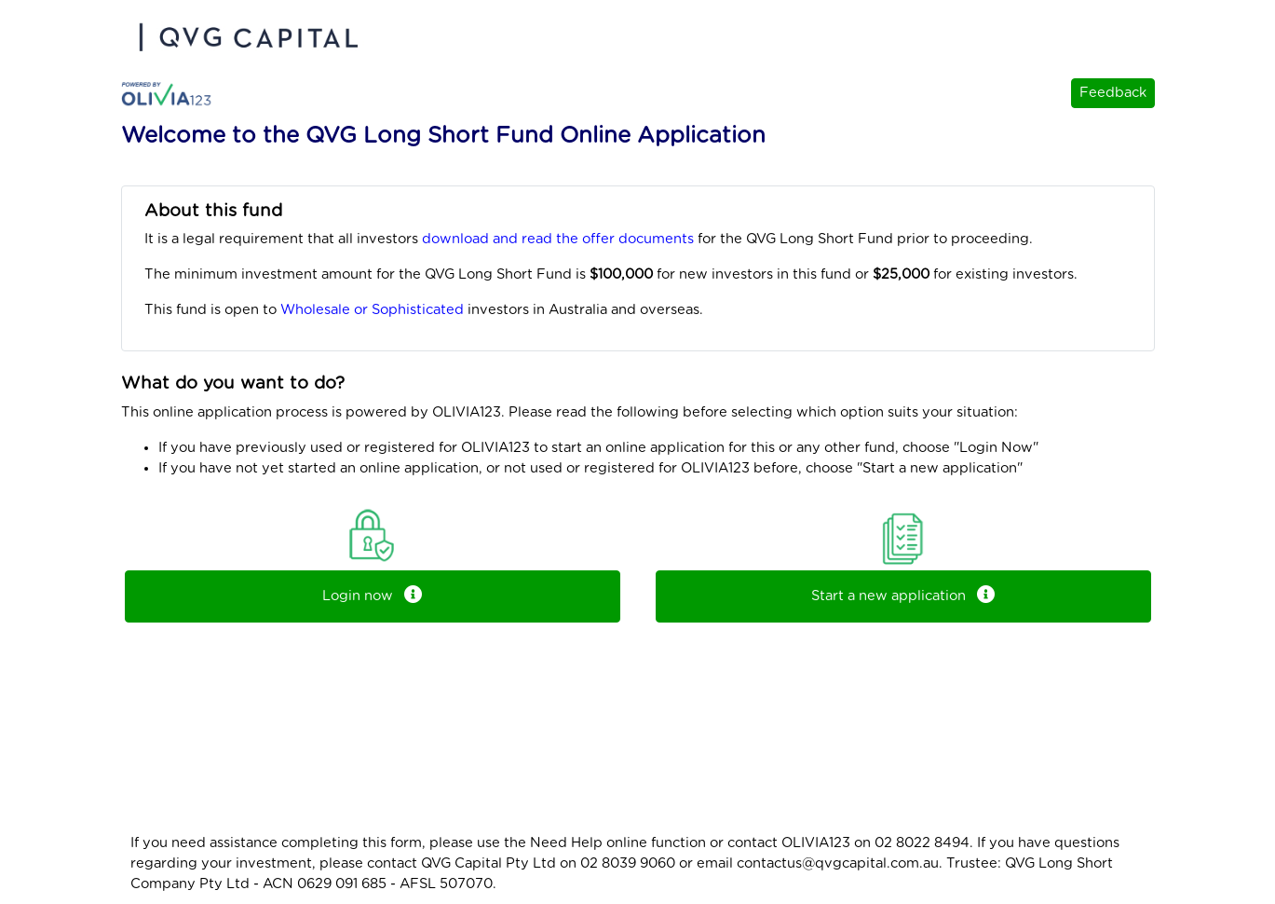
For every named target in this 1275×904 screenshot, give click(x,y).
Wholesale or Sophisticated (372, 310)
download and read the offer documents (558, 239)
